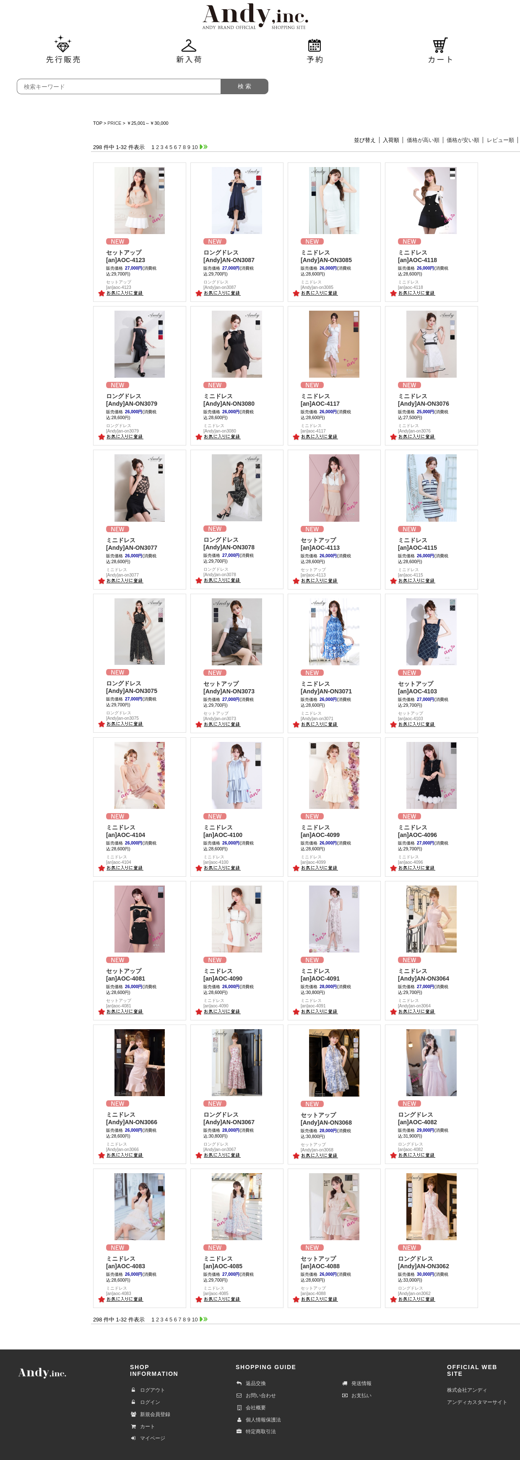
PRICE (114, 123)
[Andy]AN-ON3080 (236, 399)
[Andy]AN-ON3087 (236, 256)
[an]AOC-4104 (139, 831)
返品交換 (251, 1383)
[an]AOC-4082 (431, 1118)
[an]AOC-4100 (236, 831)
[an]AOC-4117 (334, 399)
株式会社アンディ (467, 1390)
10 (195, 147)
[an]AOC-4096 (431, 831)
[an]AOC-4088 (334, 1262)
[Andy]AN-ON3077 (139, 543)
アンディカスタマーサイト (477, 1402)
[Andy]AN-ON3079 (139, 399)
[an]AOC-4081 (139, 974)
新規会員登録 (150, 1414)
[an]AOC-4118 (431, 256)
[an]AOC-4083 (139, 1262)
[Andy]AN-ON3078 (236, 543)
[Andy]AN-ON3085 (334, 256)
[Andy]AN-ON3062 (431, 1262)
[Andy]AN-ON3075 (139, 687)
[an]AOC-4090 (236, 974)
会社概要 (251, 1408)
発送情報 (356, 1383)
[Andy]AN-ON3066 (139, 1118)
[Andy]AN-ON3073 (236, 687)
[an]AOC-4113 (334, 543)
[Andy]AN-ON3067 (236, 1118)
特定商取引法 (256, 1431)
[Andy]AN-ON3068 (334, 1118)
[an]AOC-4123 (139, 256)
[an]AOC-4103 (431, 687)
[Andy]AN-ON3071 (334, 687)
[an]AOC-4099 (334, 831)
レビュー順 (500, 140)
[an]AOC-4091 (334, 974)
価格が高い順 (423, 140)
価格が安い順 (463, 140)
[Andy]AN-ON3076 (431, 399)
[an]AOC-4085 (236, 1262)
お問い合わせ (256, 1395)
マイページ (147, 1438)
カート (142, 1426)
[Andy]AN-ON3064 (431, 974)
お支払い (356, 1395)
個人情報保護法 (258, 1420)
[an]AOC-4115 (431, 543)
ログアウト (147, 1390)
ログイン (145, 1402)
